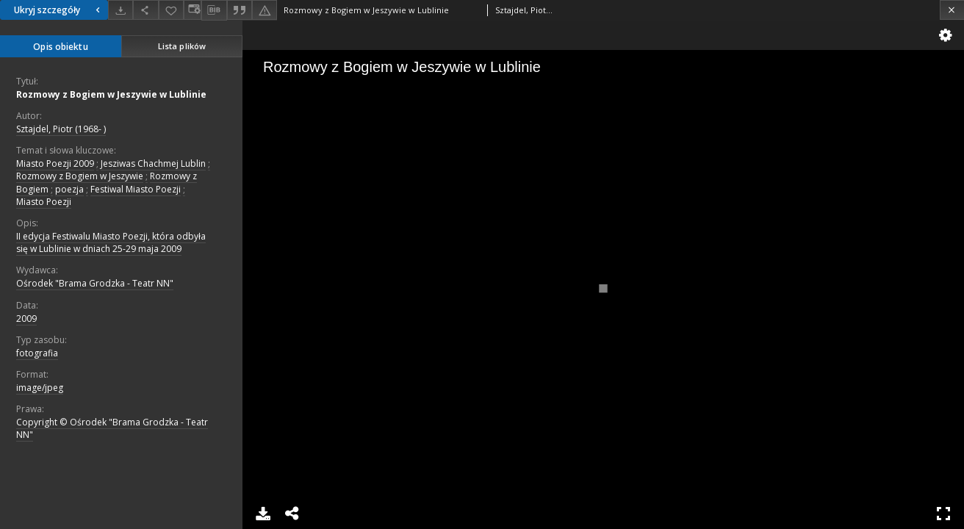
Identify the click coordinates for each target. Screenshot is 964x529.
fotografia (37, 353)
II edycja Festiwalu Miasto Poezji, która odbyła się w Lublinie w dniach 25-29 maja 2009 (111, 242)
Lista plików (182, 45)
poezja (69, 189)
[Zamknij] (952, 10)
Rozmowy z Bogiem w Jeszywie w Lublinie (111, 94)
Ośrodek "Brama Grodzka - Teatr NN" (94, 283)
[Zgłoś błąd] (264, 10)
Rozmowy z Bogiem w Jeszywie (79, 176)
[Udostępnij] (145, 10)
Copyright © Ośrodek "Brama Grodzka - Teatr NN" (112, 428)
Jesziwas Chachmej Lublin (153, 163)
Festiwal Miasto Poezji (135, 189)
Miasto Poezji (43, 201)
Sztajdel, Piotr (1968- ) (61, 129)
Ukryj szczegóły (59, 10)
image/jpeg (39, 387)
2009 (26, 318)
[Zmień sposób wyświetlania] (192, 10)
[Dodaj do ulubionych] (171, 10)
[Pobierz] (120, 10)
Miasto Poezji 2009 (55, 163)
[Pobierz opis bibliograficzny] (213, 10)
